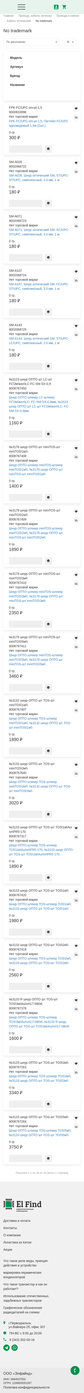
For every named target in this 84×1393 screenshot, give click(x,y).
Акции (7, 1249)
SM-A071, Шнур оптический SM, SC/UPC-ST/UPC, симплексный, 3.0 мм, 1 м (39, 232)
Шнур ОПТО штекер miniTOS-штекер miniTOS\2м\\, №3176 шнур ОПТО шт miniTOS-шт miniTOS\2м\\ (36, 533)
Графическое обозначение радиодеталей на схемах (22, 1310)
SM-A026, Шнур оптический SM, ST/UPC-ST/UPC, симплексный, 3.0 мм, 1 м (39, 178)
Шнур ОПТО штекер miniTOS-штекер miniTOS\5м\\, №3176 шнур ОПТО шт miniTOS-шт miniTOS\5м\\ (36, 659)
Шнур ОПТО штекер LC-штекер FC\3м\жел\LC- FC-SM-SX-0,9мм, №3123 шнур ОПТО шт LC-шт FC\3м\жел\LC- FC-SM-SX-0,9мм (39, 404)
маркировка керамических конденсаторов (22, 1275)
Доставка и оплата (16, 1221)
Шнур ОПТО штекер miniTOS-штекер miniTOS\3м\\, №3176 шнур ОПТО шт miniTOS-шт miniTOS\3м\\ (36, 596)
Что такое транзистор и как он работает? (25, 1286)
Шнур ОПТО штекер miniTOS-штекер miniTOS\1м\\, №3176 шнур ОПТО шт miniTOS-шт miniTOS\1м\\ (36, 469)
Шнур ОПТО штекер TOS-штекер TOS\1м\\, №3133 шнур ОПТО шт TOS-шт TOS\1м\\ (40, 906)
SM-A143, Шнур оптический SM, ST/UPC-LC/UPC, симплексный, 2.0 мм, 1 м (39, 341)
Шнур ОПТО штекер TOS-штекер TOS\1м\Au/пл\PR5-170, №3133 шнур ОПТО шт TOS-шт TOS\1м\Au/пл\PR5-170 (41, 849)
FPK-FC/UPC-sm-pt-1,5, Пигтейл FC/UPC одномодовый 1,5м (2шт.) (38, 123)
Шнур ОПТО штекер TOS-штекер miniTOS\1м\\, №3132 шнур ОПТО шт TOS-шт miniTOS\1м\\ (40, 723)
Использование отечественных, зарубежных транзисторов (26, 1298)
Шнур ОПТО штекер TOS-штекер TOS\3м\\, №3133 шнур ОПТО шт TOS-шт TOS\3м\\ (40, 1078)
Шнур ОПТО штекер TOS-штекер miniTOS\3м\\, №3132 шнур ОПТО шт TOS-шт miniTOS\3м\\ (40, 786)
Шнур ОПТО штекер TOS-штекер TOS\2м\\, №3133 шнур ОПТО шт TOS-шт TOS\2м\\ (40, 961)
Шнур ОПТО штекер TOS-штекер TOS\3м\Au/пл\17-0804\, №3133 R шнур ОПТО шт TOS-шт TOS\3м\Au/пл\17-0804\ (39, 1021)
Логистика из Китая (17, 1242)
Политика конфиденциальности (26, 1387)
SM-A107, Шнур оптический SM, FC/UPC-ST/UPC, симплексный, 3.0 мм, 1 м (39, 286)
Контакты (10, 1228)
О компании (12, 1235)
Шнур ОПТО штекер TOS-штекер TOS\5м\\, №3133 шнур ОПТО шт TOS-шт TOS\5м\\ (40, 1133)
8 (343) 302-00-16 (18, 1340)
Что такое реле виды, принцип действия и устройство (25, 1263)
